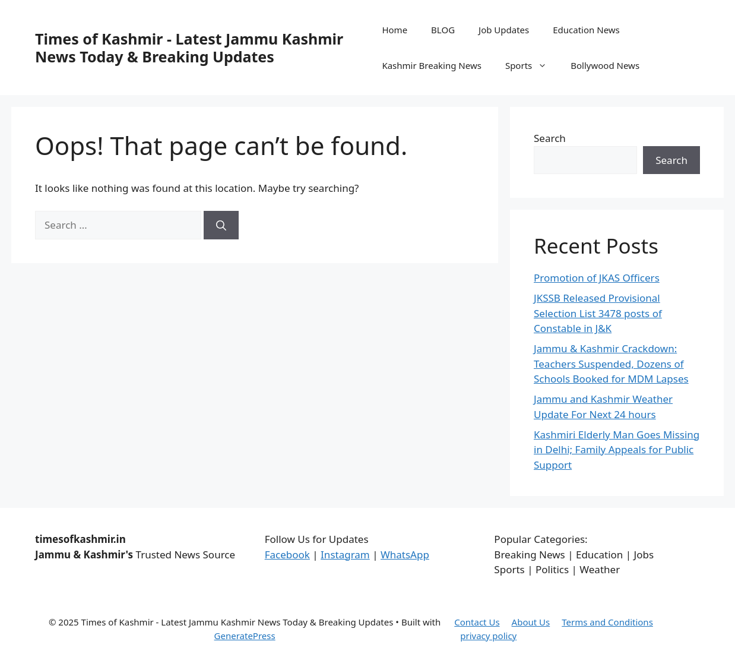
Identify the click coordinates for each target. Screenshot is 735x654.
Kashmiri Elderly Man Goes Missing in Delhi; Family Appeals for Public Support (616, 450)
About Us (531, 622)
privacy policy (488, 636)
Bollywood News (605, 65)
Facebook (287, 554)
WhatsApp (405, 554)
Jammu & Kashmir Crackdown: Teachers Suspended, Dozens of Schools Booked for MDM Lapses (611, 364)
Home (394, 30)
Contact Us (476, 622)
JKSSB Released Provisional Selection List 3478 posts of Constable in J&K (598, 313)
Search (550, 138)
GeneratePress (244, 636)
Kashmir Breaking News (431, 65)
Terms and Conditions (607, 622)
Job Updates (504, 30)
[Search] (221, 225)
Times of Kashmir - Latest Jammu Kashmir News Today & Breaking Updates (189, 48)
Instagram (345, 554)
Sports (532, 65)
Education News (586, 30)
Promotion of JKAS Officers (597, 278)
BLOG (443, 30)
